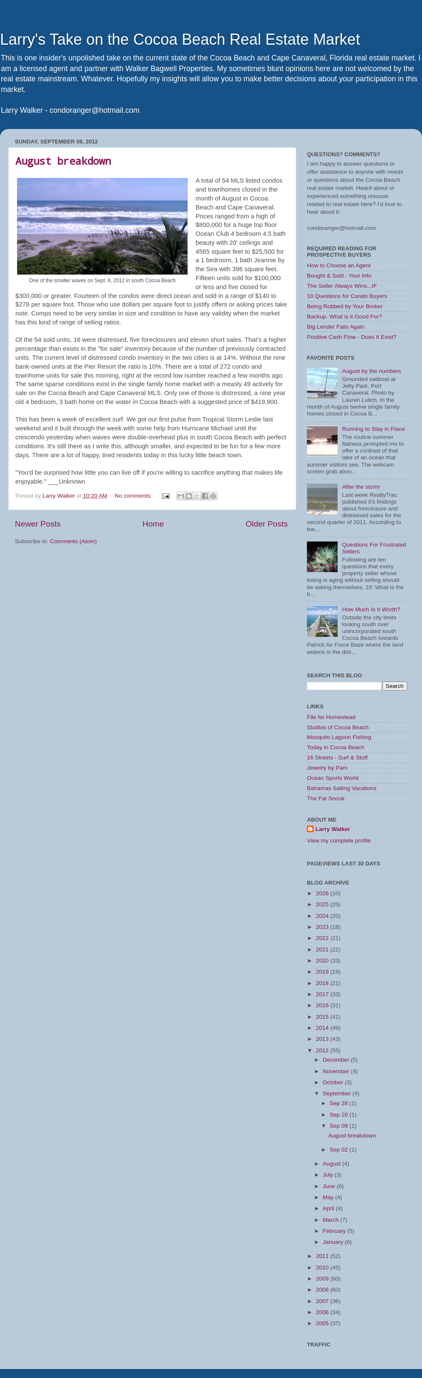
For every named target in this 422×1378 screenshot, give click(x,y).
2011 (323, 1256)
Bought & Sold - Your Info (339, 275)
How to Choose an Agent (338, 265)
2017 (323, 994)
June (330, 1186)
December (337, 1060)
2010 (323, 1267)
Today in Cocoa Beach (335, 747)
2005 (323, 1323)
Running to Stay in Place (373, 429)
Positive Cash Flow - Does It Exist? (351, 337)
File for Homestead (331, 717)
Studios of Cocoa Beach (338, 727)
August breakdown (63, 161)
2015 (323, 1017)
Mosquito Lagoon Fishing (339, 737)
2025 (323, 904)
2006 (323, 1312)
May (329, 1197)
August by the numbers (371, 371)
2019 (323, 971)
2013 (323, 1039)
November (337, 1071)
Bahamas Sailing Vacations (341, 788)
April (329, 1208)
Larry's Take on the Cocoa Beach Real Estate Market (180, 39)
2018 (323, 983)
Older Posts (267, 523)
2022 (323, 938)
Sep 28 (340, 1103)
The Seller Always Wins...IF (342, 286)
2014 (323, 1028)
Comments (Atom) (73, 541)
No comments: (134, 496)
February (335, 1231)
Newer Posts (38, 523)
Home (153, 523)
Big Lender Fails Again (335, 327)
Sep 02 (340, 1149)
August (332, 1163)
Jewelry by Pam (327, 768)
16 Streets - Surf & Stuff (337, 757)
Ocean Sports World (332, 778)
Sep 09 (340, 1126)
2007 (323, 1301)
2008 (323, 1289)
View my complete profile (339, 840)
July (329, 1175)
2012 (323, 1050)
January (334, 1242)
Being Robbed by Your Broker (345, 306)
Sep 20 (340, 1115)
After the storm (361, 487)
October (334, 1082)
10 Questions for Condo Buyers (347, 296)
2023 (323, 927)
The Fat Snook (326, 798)
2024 (323, 916)
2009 (323, 1278)
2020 (323, 960)
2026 (323, 893)
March (331, 1220)
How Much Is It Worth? (371, 609)
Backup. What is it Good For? (344, 316)
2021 (323, 949)
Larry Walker (332, 829)
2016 (323, 1005)
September (338, 1093)
